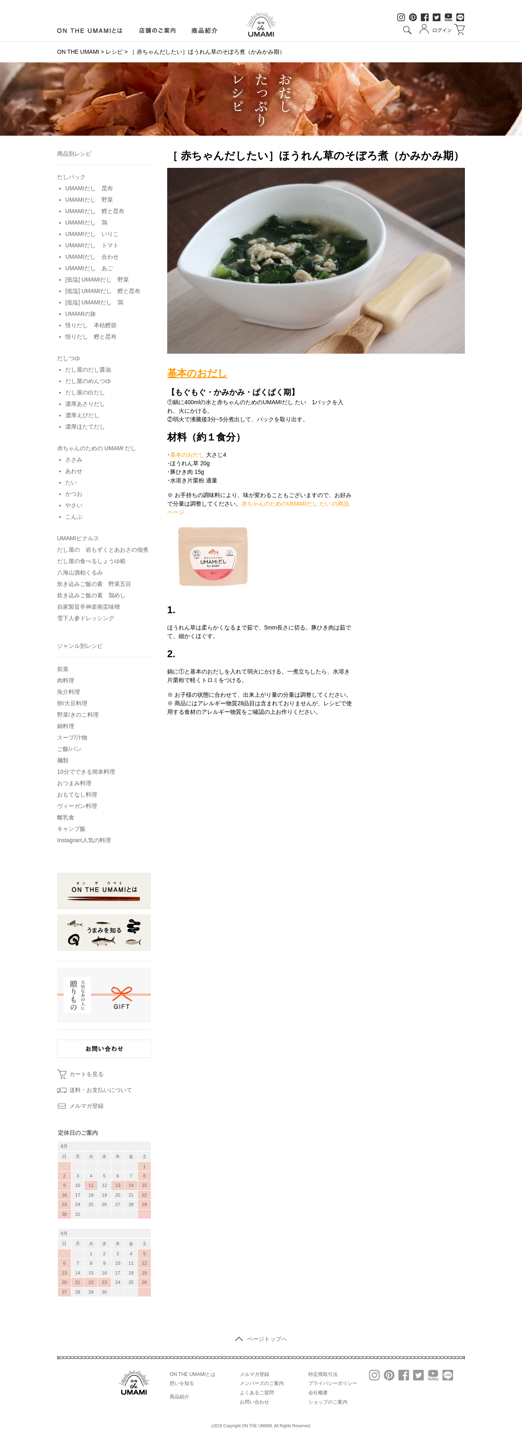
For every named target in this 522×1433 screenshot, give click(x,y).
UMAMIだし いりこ (92, 234)
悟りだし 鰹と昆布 (91, 336)
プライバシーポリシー (332, 1383)
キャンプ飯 (71, 828)
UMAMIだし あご (89, 268)
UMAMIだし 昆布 (89, 188)
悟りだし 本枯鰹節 (91, 325)
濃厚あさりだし (85, 404)
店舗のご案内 (157, 31)
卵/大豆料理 (72, 703)
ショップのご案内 (327, 1402)
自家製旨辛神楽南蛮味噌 (88, 606)
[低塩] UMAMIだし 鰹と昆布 (102, 291)
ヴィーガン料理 (77, 806)
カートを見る (86, 1074)
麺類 (63, 760)
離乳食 (65, 817)
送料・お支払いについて (100, 1090)
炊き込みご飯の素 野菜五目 (94, 584)
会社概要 (318, 1393)
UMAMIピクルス (78, 538)
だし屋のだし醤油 (88, 369)
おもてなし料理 (77, 794)
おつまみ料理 (74, 783)
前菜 (63, 669)
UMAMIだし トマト (92, 245)
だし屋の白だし (85, 392)
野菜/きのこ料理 (78, 714)
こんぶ (73, 516)
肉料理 (65, 680)
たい (71, 482)
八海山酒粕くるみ (80, 572)
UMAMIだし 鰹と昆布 (94, 211)
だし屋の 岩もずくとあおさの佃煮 (102, 549)
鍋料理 (65, 726)
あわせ (73, 471)
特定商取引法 (323, 1374)
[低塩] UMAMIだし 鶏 (94, 302)
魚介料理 (68, 692)
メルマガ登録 (86, 1106)
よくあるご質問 (257, 1393)
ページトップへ (261, 1339)
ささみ (73, 459)
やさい (73, 505)
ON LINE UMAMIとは (90, 31)
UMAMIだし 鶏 (86, 222)
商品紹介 (205, 31)
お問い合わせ (254, 1402)
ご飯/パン (69, 749)
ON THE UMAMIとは (192, 1374)
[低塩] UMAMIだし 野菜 (97, 279)
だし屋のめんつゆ (88, 381)
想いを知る (182, 1383)
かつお (73, 494)
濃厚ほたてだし (85, 426)
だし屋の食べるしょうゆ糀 (91, 561)
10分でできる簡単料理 (86, 771)
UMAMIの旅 (80, 313)
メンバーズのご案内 (262, 1383)
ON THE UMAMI (78, 51)
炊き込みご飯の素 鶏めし (91, 595)
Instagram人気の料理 (84, 840)
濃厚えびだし (82, 415)
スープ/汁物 (72, 737)
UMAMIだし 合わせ (92, 256)
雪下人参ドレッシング (85, 618)
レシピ (114, 51)
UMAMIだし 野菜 (89, 199)
